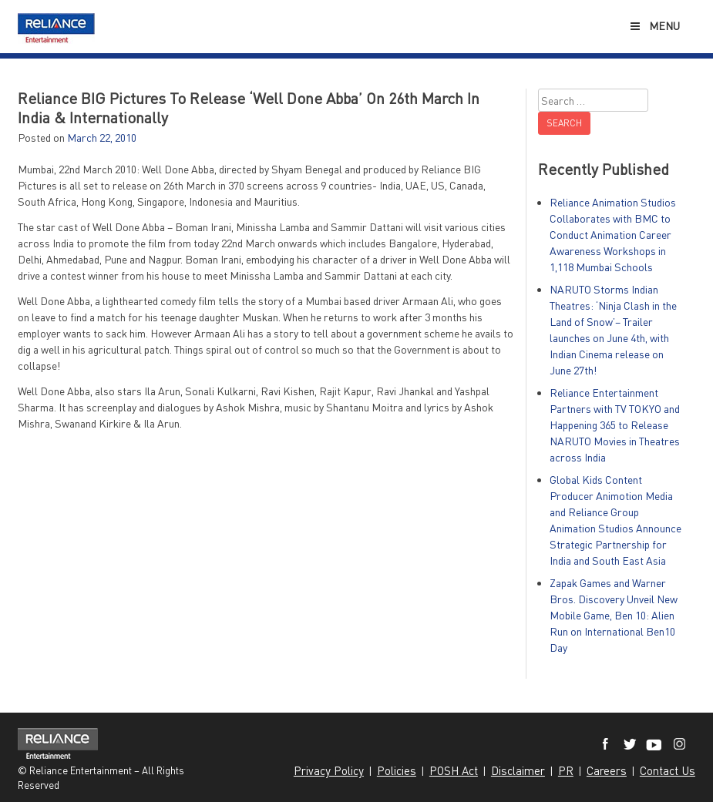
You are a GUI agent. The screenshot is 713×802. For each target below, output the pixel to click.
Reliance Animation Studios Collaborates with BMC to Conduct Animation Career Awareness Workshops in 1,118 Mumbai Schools (613, 234)
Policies (396, 770)
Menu (654, 25)
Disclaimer (518, 770)
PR (565, 770)
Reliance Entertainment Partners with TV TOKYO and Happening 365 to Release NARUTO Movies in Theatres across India (615, 425)
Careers (607, 770)
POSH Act (453, 770)
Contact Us (667, 770)
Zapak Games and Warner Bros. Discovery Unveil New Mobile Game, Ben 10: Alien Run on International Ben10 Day (614, 615)
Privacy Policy (329, 770)
